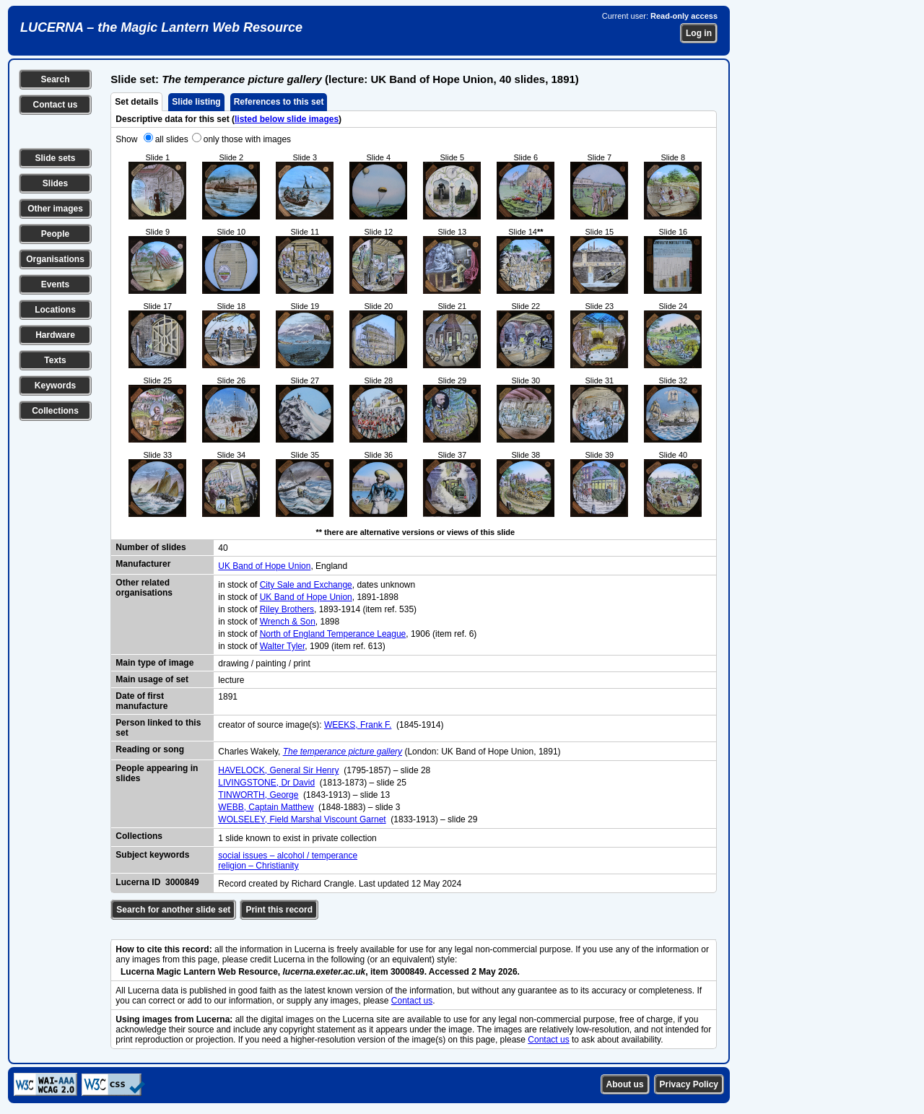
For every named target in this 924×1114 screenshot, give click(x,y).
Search (54, 79)
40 (222, 548)
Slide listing (196, 102)
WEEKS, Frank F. (357, 725)
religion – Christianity (258, 866)
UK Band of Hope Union (264, 566)
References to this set (279, 102)
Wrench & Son (287, 622)
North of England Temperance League (333, 634)
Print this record (279, 910)
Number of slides (151, 547)
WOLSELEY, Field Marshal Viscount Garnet (301, 819)
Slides (55, 183)
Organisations (55, 259)
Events (55, 284)
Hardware (55, 335)
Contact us (54, 105)
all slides (171, 139)
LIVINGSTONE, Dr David (266, 783)
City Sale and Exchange (306, 585)
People (55, 234)
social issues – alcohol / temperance (287, 855)
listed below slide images (287, 119)
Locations (55, 310)
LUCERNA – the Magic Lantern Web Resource (161, 27)
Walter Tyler (282, 646)
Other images (55, 209)
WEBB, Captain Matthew (265, 807)
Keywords (55, 385)
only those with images (247, 139)
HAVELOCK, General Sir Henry (278, 770)
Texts (55, 360)
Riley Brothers (287, 609)
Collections (55, 411)
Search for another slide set (173, 910)
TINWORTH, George (258, 795)
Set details (136, 102)
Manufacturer (143, 564)
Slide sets (55, 158)
